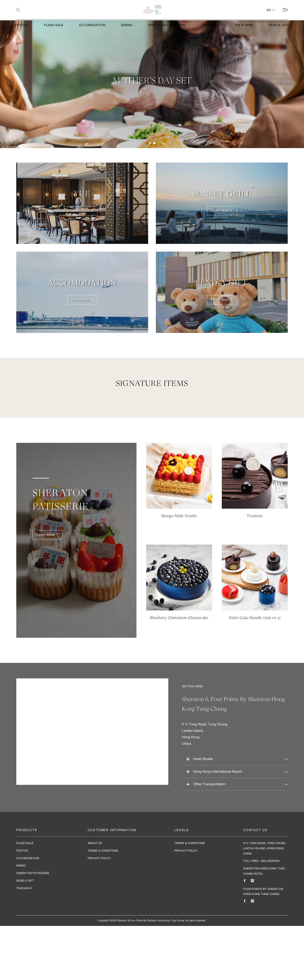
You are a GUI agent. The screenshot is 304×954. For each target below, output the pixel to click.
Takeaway (210, 43)
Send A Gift (279, 43)
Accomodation (92, 43)
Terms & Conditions (103, 879)
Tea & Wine (243, 43)
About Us (95, 872)
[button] (150, 171)
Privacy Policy (99, 887)
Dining (126, 43)
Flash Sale (53, 43)
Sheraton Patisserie (167, 43)
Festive (21, 43)
